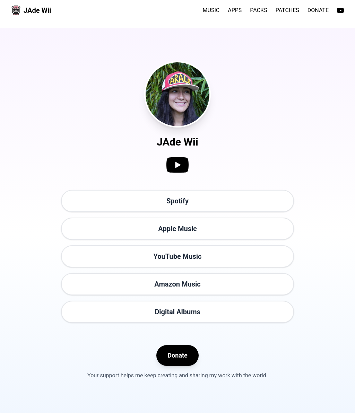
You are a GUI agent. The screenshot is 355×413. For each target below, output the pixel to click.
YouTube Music (178, 256)
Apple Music (177, 229)
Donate (177, 355)
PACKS (258, 10)
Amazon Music (177, 284)
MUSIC (211, 10)
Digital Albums (177, 312)
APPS (235, 10)
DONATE (318, 10)
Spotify (177, 201)
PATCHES (287, 10)
